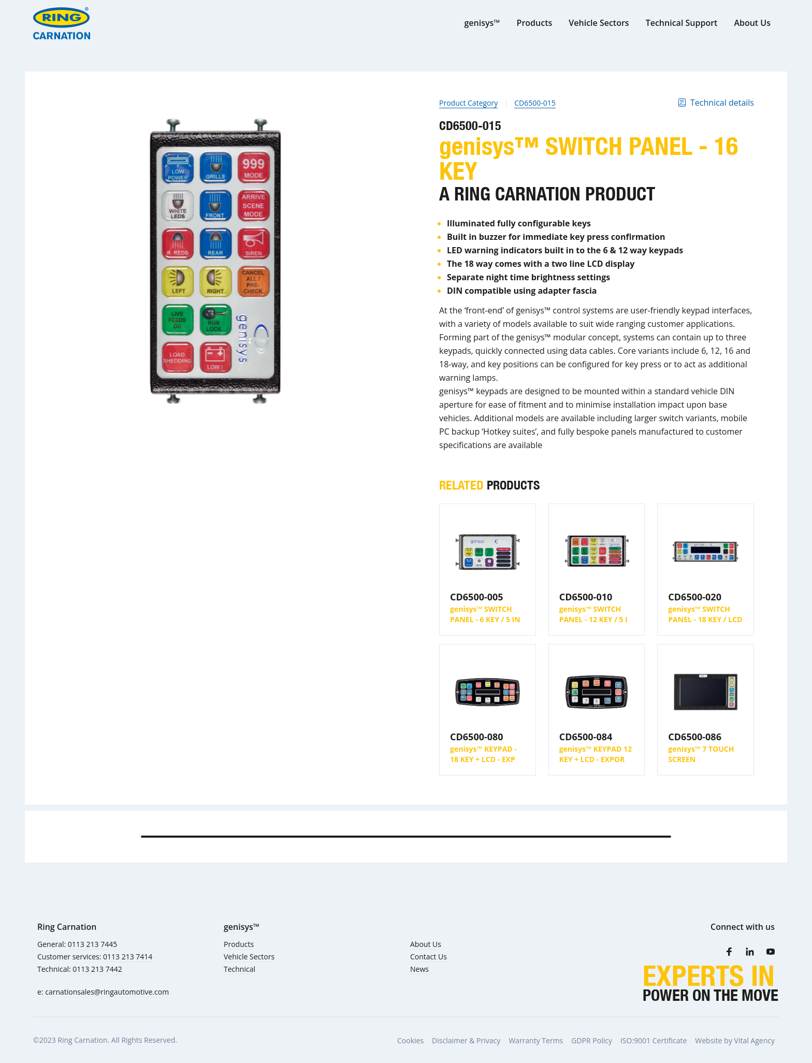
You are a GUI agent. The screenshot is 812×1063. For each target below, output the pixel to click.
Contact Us (428, 956)
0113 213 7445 (92, 944)
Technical (239, 969)
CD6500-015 (535, 103)
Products (239, 944)
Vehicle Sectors (249, 956)
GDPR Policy (591, 1040)
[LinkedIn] (750, 951)
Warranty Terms (536, 1040)
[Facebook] (729, 951)
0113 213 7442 (97, 969)
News (419, 969)
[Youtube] (770, 951)
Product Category (468, 103)
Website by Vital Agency (735, 1040)
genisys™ (241, 926)
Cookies (410, 1040)
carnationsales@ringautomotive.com (107, 992)
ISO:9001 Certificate (653, 1040)
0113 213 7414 (127, 956)
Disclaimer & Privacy (466, 1040)
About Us (425, 944)
